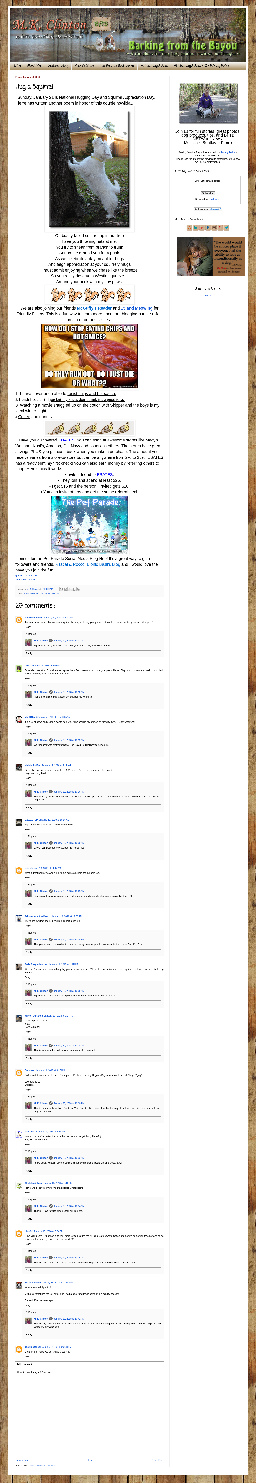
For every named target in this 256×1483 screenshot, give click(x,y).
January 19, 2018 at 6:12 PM (57, 1183)
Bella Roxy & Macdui (36, 964)
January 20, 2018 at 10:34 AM (69, 1206)
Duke (27, 665)
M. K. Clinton (41, 640)
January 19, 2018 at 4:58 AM (46, 665)
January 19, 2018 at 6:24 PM (48, 1231)
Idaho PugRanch (34, 1016)
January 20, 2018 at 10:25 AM (69, 991)
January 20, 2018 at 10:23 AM (69, 891)
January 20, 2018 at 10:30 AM (69, 1103)
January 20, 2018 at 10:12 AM (69, 740)
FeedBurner (214, 199)
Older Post (157, 1460)
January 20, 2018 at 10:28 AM (69, 1045)
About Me (34, 65)
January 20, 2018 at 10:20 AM (69, 843)
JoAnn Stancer (33, 1347)
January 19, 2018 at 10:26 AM (54, 820)
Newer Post (22, 1460)
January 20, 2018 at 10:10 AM (69, 692)
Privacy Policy (228, 152)
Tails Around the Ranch (37, 916)
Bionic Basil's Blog (103, 564)
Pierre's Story (84, 65)
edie (27, 868)
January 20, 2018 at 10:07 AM (69, 640)
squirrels (56, 594)
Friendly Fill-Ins (31, 594)
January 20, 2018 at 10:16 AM (69, 791)
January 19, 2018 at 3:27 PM (58, 1016)
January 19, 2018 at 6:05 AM (55, 717)
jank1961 (29, 1131)
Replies (32, 634)
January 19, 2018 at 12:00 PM (66, 916)
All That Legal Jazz (154, 65)
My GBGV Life (32, 717)
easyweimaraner (34, 617)
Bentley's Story (57, 65)
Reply (28, 627)
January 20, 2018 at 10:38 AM (69, 1257)
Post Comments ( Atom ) (42, 1465)
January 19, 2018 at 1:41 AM (58, 617)
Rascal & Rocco (69, 564)
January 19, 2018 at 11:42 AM (45, 868)
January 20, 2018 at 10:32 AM (69, 1158)
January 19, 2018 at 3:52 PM (50, 1131)
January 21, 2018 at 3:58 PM (56, 1347)
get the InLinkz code (26, 575)
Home (17, 65)
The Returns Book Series (117, 65)
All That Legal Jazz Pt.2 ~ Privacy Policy (201, 65)
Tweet (208, 295)
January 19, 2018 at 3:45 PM (50, 1070)
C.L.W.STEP (31, 820)
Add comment (24, 1364)
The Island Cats (33, 1183)
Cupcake (29, 1070)
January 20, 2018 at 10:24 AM (69, 939)
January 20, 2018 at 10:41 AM (69, 1319)
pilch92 (29, 1231)
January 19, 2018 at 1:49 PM (63, 964)
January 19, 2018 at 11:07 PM (57, 1282)
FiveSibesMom (33, 1282)
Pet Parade (45, 594)
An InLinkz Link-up (25, 579)
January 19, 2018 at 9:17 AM (56, 765)
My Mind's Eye (32, 765)
